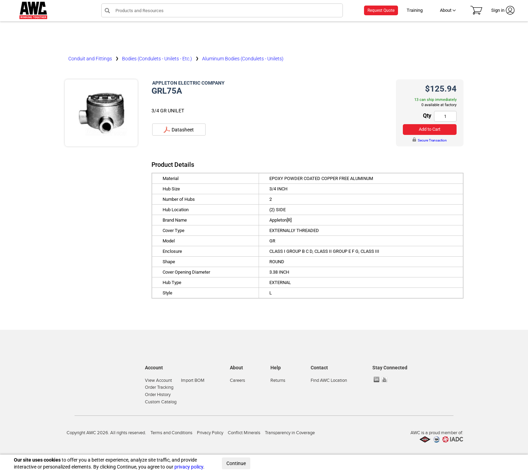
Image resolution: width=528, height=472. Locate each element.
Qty (427, 115)
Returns (277, 380)
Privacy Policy (210, 433)
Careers (237, 380)
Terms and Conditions (171, 433)
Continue (236, 463)
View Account (158, 380)
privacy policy (188, 467)
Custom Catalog (160, 402)
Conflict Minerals (244, 433)
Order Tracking (159, 387)
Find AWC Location (329, 380)
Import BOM (193, 380)
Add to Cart (429, 129)
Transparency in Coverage (290, 433)
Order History (158, 394)
